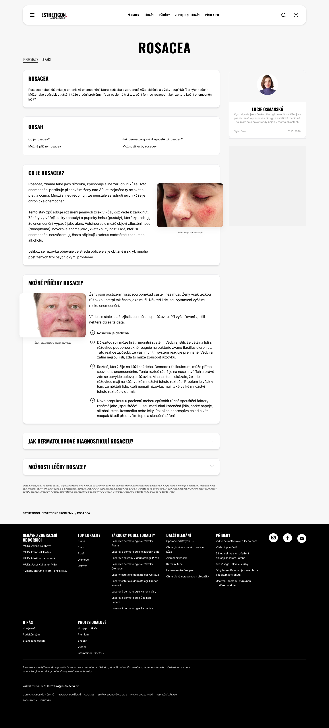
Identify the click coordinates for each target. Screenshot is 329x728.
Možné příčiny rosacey (44, 146)
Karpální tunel (174, 564)
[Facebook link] (287, 539)
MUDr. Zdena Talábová (37, 546)
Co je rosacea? (39, 139)
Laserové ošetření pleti (180, 570)
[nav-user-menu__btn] (296, 15)
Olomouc (83, 559)
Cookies (89, 694)
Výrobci (82, 647)
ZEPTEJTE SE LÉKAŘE (187, 15)
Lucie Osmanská (267, 109)
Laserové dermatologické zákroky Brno (135, 551)
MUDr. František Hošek (37, 552)
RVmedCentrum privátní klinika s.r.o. (45, 570)
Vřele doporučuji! (226, 547)
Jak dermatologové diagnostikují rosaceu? (152, 139)
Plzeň (81, 553)
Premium (83, 634)
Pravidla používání (69, 694)
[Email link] (301, 538)
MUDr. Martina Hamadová (39, 558)
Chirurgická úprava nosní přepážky (187, 576)
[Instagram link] (273, 539)
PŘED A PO (212, 15)
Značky (82, 640)
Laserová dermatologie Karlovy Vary (134, 591)
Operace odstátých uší (180, 541)
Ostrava (82, 565)
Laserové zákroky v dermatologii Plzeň (135, 558)
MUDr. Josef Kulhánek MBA (40, 564)
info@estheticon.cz (66, 686)
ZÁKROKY (133, 15)
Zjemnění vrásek (176, 558)
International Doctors (91, 653)
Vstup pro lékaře (87, 628)
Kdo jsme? (29, 628)
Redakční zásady (167, 694)
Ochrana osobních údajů (38, 694)
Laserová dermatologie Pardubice (132, 608)
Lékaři (46, 59)
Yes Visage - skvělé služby (232, 564)
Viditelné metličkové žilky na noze (236, 541)
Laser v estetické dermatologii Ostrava (135, 574)
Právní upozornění (141, 694)
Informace (30, 59)
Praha (81, 541)
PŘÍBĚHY (164, 15)
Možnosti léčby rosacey (139, 146)
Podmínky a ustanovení (37, 700)
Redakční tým (31, 634)
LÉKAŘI (149, 15)
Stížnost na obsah (34, 640)
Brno (80, 547)
